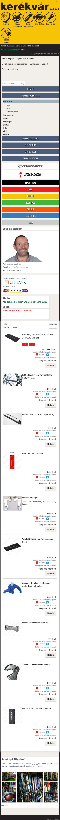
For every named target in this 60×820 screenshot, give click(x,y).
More (23, 50)
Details (50, 365)
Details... (5, 806)
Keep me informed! (47, 361)
